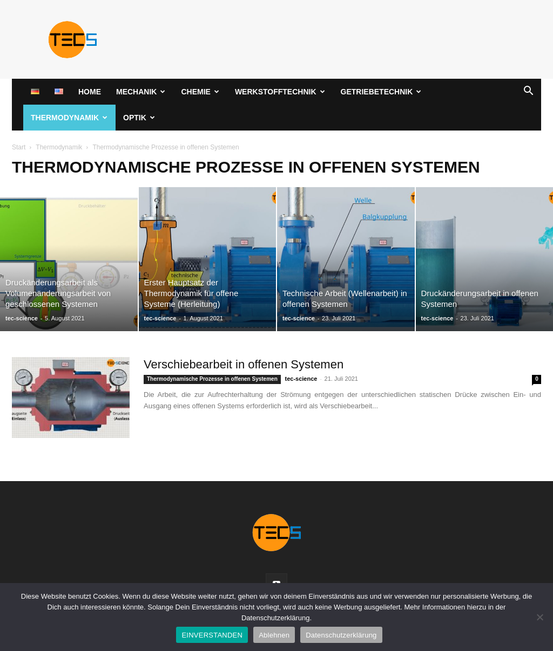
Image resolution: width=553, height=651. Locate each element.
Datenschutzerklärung (341, 635)
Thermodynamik (69, 117)
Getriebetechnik (381, 91)
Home (89, 91)
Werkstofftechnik (280, 91)
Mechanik (140, 91)
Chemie (200, 91)
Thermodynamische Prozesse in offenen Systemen (212, 379)
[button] (528, 92)
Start (18, 147)
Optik (139, 117)
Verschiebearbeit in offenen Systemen (243, 364)
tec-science (21, 318)
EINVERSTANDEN (211, 635)
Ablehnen (274, 635)
